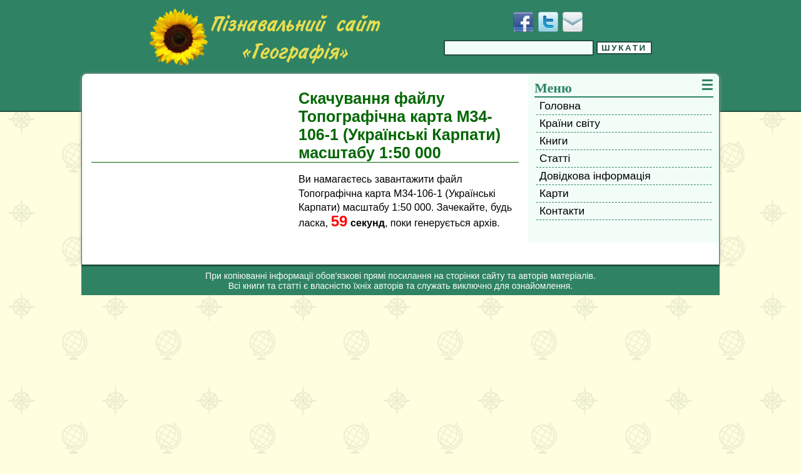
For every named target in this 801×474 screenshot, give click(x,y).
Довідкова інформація (595, 175)
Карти (554, 193)
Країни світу (569, 123)
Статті (554, 158)
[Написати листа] (573, 22)
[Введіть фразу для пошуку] (519, 48)
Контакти (561, 210)
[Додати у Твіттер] (548, 22)
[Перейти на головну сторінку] (264, 37)
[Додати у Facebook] (523, 22)
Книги (553, 140)
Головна (560, 105)
